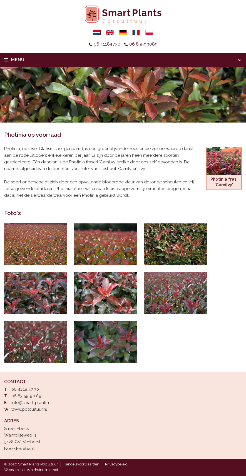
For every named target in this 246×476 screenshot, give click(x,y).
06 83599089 (143, 44)
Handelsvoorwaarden (81, 464)
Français (136, 32)
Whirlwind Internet (42, 470)
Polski (149, 32)
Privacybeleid (116, 464)
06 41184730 (107, 44)
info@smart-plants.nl (31, 402)
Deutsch (123, 32)
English (110, 32)
